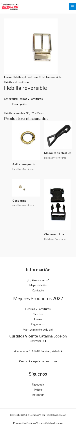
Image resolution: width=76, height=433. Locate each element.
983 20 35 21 (38, 341)
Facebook (38, 384)
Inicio (7, 77)
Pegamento (38, 324)
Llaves (38, 319)
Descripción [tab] (19, 104)
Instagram (38, 394)
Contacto (38, 290)
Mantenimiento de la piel (38, 329)
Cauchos (38, 314)
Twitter (38, 389)
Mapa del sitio (38, 285)
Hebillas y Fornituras (25, 77)
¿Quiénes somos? (38, 280)
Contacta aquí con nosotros (38, 361)
